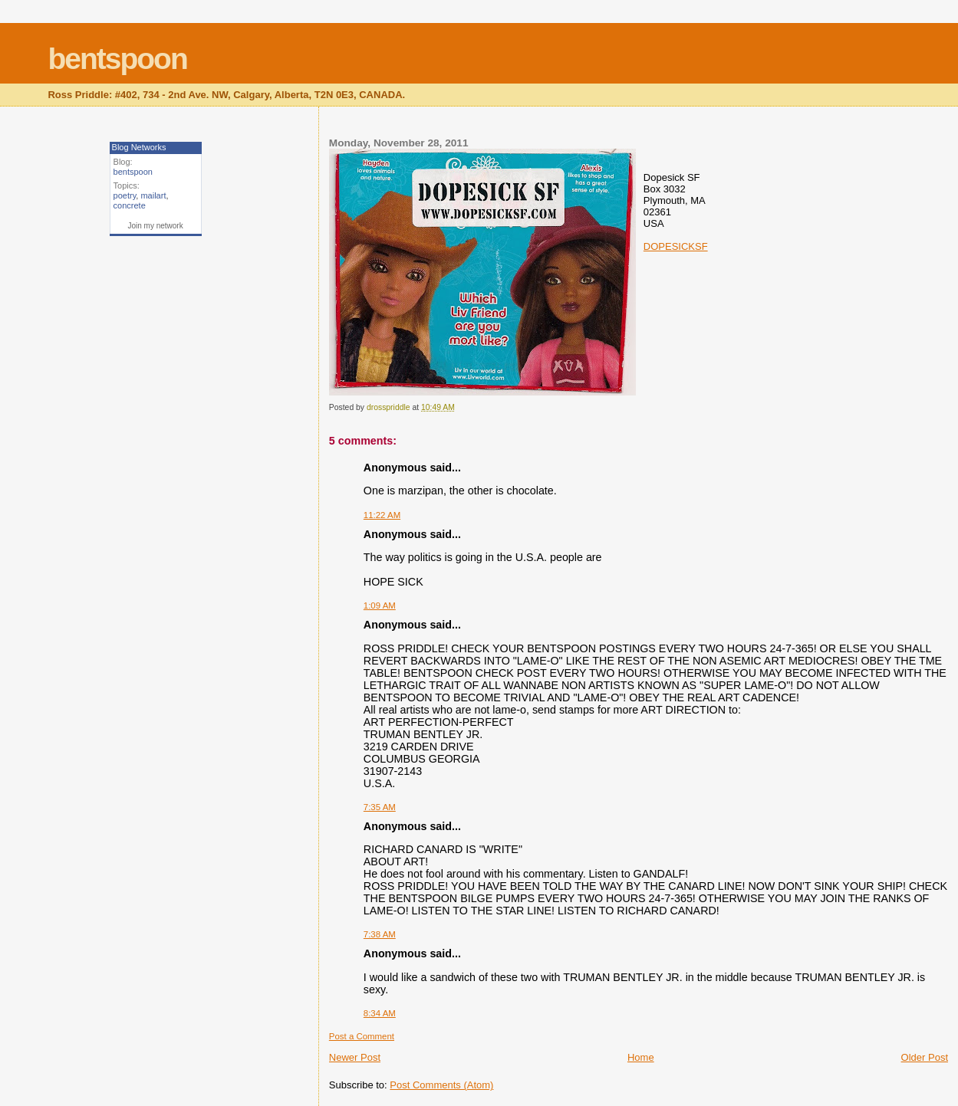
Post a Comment (361, 1036)
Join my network (155, 226)
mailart (153, 195)
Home (640, 1057)
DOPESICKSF (676, 246)
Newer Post (354, 1057)
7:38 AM (380, 934)
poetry (125, 195)
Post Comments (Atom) (441, 1085)
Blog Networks (139, 147)
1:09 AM (380, 605)
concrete (130, 205)
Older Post (924, 1057)
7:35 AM (380, 807)
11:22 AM (382, 515)
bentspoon (117, 58)
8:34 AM (380, 1013)
